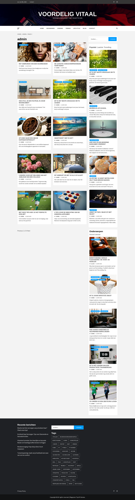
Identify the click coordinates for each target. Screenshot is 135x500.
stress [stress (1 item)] (68, 480)
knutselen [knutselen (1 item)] (55, 465)
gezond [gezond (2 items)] (73, 451)
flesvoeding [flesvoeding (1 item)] (56, 451)
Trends (68, 28)
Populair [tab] (92, 47)
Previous (20, 231)
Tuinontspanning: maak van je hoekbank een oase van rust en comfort (32, 454)
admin (22, 66)
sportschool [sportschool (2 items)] (72, 476)
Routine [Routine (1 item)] (73, 473)
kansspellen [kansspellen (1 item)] (67, 462)
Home (42, 28)
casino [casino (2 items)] (65, 440)
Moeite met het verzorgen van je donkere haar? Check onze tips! (32, 429)
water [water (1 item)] (70, 483)
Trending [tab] (107, 47)
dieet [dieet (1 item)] (68, 444)
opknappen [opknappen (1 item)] (56, 473)
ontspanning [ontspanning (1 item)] (76, 469)
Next (28, 231)
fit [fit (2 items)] (59, 447)
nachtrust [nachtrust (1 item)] (71, 465)
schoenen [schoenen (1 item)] (55, 476)
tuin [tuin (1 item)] (73, 480)
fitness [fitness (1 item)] (64, 447)
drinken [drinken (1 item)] (75, 444)
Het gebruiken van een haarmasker (33, 64)
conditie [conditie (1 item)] (55, 444)
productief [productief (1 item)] (65, 473)
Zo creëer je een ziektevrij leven (103, 401)
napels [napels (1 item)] (79, 465)
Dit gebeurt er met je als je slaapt (68, 175)
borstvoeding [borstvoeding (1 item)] (57, 440)
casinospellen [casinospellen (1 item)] (74, 440)
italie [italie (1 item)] (59, 462)
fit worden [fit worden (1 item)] (72, 447)
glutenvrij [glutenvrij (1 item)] (76, 455)
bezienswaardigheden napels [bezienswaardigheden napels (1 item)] (68, 437)
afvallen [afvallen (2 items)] (55, 437)
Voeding (60, 28)
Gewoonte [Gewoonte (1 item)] (65, 451)
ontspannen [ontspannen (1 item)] (66, 469)
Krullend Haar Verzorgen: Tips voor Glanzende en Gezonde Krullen (32, 435)
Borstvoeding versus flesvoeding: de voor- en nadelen (99, 259)
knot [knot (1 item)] (74, 462)
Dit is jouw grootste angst (100, 295)
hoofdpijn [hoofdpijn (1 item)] (75, 458)
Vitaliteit (67, 119)
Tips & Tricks (23, 45)
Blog (84, 28)
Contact (32, 2)
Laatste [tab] (100, 47)
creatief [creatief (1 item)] (62, 444)
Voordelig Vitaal (67, 13)
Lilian (93, 263)
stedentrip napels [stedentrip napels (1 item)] (58, 480)
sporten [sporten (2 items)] (63, 476)
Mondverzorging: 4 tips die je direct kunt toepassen (30, 448)
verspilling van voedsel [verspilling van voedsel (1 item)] (59, 483)
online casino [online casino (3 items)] (56, 469)
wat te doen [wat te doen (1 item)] (78, 483)
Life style (76, 28)
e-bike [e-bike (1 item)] (54, 447)
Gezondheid (50, 28)
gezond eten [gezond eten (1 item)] (56, 455)
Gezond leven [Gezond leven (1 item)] (66, 455)
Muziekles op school (97, 108)
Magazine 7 (73, 497)
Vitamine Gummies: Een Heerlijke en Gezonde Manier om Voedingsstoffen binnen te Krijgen (31, 442)
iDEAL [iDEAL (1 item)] (54, 462)
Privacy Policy (21, 491)
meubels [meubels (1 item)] (63, 465)
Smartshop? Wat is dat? (63, 138)
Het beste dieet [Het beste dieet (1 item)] (65, 458)
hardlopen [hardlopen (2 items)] (56, 458)
